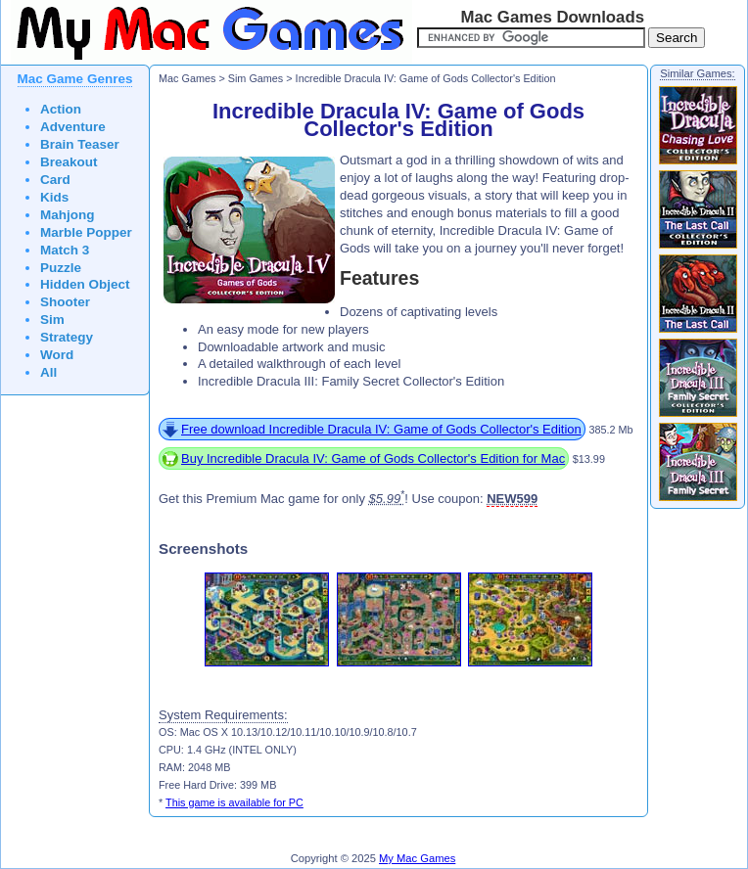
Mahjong (67, 214)
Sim (52, 319)
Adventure (73, 126)
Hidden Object (85, 284)
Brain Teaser (79, 144)
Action (60, 109)
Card (55, 179)
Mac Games (187, 78)
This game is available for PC (234, 802)
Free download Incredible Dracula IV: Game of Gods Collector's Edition (381, 429)
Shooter (65, 302)
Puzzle (60, 267)
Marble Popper (86, 232)
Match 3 (64, 250)
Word (56, 354)
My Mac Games (417, 858)
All (48, 372)
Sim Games (256, 78)
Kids (54, 197)
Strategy (66, 337)
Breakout (69, 162)
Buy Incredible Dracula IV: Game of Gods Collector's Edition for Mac (373, 458)
